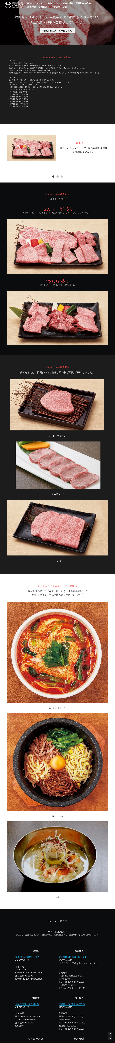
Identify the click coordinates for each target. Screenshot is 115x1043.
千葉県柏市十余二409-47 (57, 888)
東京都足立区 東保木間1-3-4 (37, 888)
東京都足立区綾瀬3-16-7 (18, 888)
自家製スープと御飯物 (49, 6)
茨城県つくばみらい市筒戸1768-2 (96, 888)
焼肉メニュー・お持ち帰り (60, 3)
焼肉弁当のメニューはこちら (57, 30)
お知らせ (40, 3)
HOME (30, 3)
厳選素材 (31, 6)
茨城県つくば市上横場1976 (76, 888)
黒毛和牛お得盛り (84, 3)
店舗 (64, 6)
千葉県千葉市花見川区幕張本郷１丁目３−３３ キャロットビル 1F (57, 957)
